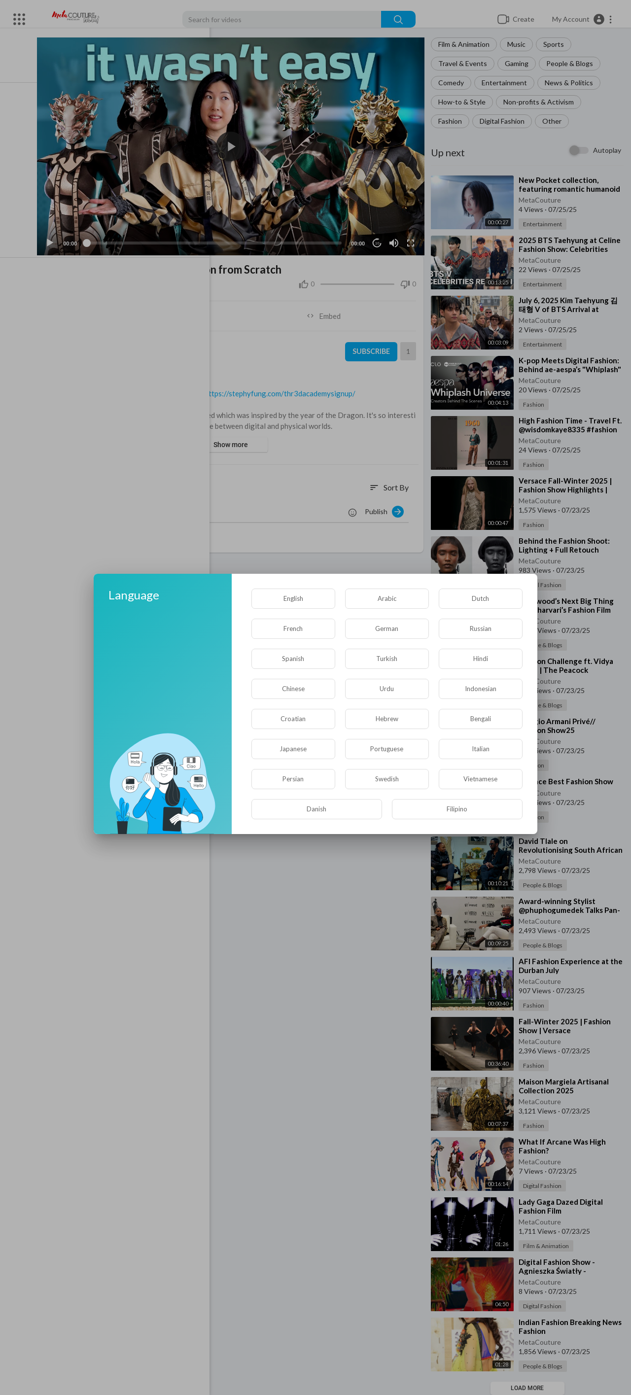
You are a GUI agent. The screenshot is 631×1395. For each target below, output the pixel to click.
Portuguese (386, 749)
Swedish (387, 779)
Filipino (457, 809)
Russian (480, 628)
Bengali (480, 719)
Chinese (293, 689)
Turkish (386, 659)
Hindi (480, 659)
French (293, 628)
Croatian (293, 719)
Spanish (293, 659)
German (386, 628)
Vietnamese (480, 779)
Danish (316, 809)
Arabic (387, 598)
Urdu (387, 689)
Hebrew (387, 719)
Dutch (480, 598)
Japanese (293, 749)
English (293, 598)
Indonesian (480, 689)
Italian (481, 749)
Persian (293, 779)
